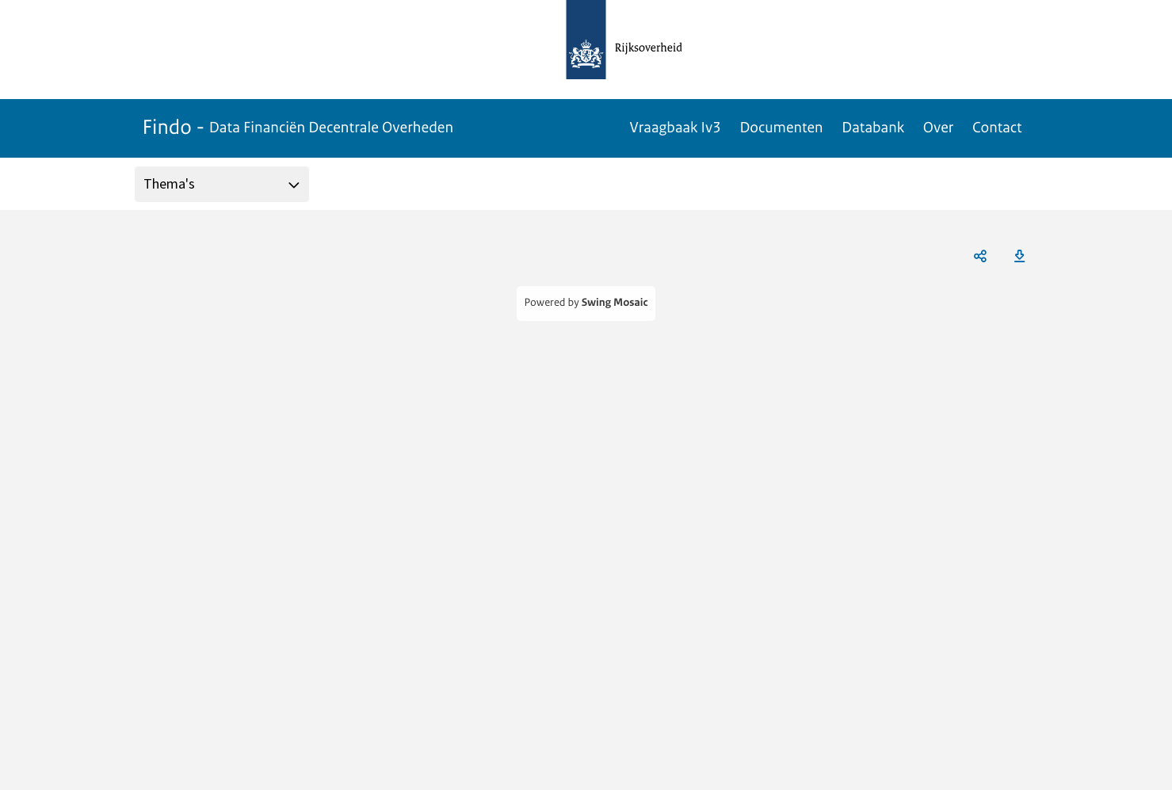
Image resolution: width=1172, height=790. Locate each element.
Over (938, 127)
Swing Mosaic (615, 303)
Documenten (781, 127)
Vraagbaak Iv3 (675, 127)
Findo (298, 127)
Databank (873, 127)
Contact (996, 127)
